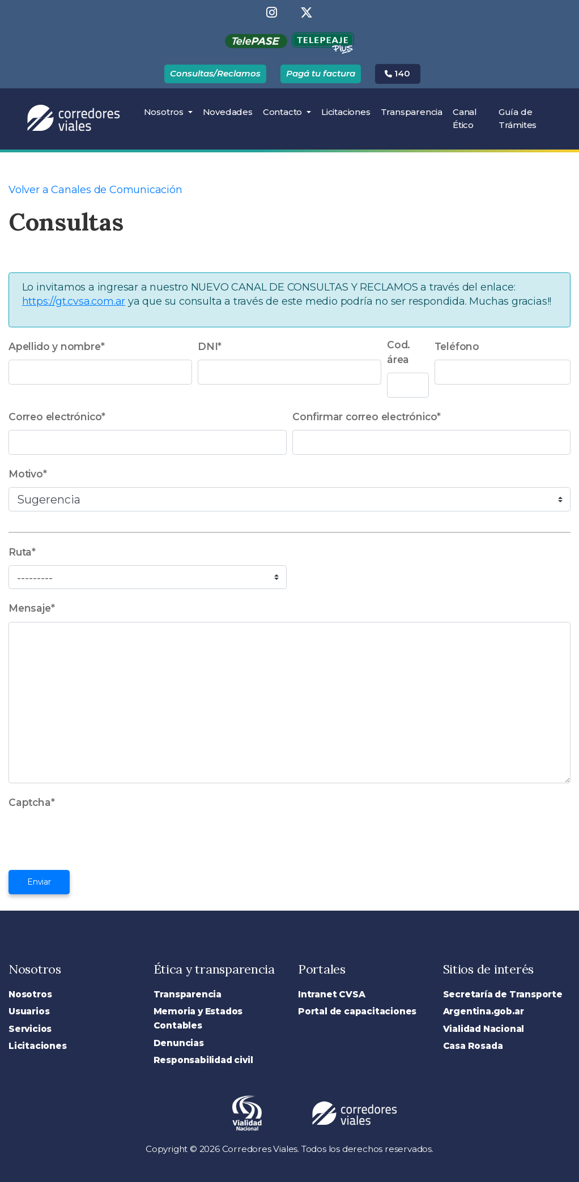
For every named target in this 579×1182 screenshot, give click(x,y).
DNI (210, 346)
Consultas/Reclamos (215, 73)
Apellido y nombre (56, 346)
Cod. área (398, 352)
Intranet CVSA (331, 994)
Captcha (31, 802)
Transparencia (411, 111)
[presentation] (94, 838)
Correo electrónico (56, 417)
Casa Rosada (473, 1045)
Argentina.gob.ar (483, 1011)
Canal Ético (465, 118)
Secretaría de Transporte (503, 994)
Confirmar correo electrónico (366, 417)
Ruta (22, 552)
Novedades (228, 111)
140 (397, 73)
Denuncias (179, 1043)
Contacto (283, 111)
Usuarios (28, 1011)
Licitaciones (348, 111)
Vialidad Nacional (484, 1028)
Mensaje (31, 608)
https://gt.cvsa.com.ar (74, 301)
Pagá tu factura (320, 73)
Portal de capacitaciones (357, 1011)
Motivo (27, 474)
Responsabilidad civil (203, 1060)
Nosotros (165, 111)
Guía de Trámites (518, 118)
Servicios (30, 1028)
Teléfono (457, 346)
